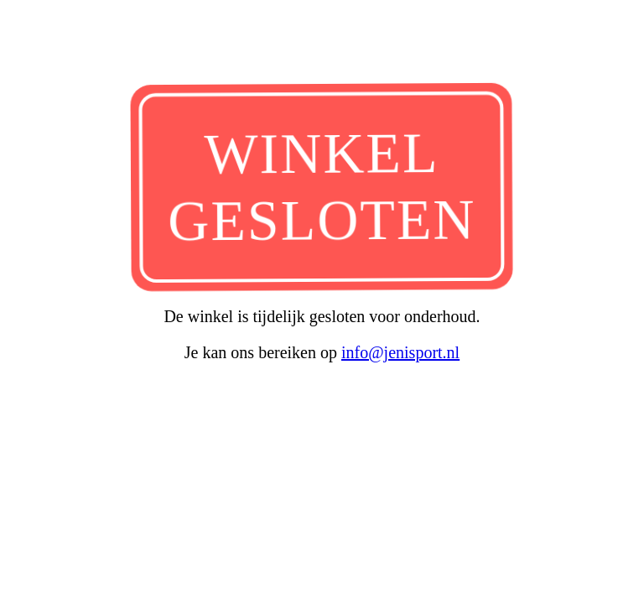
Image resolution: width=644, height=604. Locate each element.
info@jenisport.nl (400, 352)
